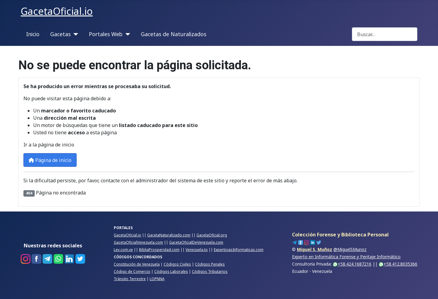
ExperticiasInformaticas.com (238, 249)
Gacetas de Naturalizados (173, 34)
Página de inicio (50, 160)
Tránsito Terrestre (130, 278)
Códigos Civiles (177, 264)
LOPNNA (157, 278)
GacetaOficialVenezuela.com (138, 242)
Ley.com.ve (123, 249)
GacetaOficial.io (127, 235)
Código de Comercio (132, 271)
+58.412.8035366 (398, 264)
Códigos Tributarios (210, 271)
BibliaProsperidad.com (159, 249)
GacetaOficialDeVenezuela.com (196, 242)
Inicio (33, 34)
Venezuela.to (197, 249)
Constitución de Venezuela (137, 264)
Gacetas (60, 34)
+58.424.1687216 (352, 264)
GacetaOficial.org (211, 235)
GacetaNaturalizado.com (168, 235)
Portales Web (106, 34)
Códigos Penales (210, 264)
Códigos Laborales (171, 271)
